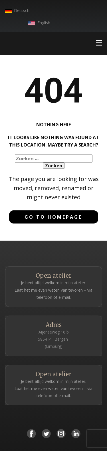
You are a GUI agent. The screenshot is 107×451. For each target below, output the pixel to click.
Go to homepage (53, 217)
